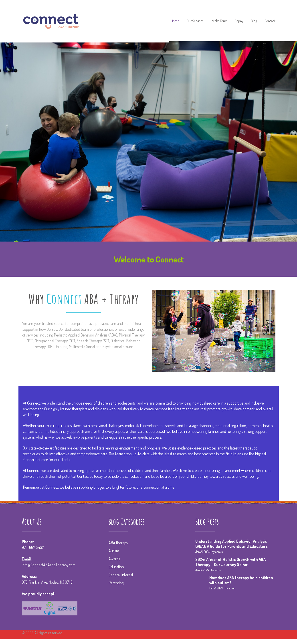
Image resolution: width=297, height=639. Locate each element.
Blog (254, 21)
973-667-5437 (33, 547)
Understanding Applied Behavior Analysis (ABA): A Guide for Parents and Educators (231, 544)
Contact (270, 21)
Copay (239, 21)
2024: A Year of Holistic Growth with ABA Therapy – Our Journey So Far (230, 562)
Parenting (116, 582)
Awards (114, 558)
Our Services (195, 21)
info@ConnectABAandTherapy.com (48, 564)
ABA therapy (118, 542)
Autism (114, 550)
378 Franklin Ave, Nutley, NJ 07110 (47, 582)
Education (116, 566)
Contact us (85, 476)
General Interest (121, 574)
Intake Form (219, 21)
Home (175, 21)
